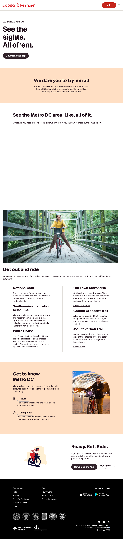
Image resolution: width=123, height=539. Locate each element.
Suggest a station (49, 499)
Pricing (16, 496)
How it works (47, 492)
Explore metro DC (20, 503)
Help (15, 492)
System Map (18, 488)
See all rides (79, 346)
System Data (47, 496)
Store (15, 506)
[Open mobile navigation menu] (119, 5)
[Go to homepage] (19, 5)
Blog (44, 488)
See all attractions (81, 305)
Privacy (87, 527)
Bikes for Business (21, 499)
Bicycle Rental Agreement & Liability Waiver (92, 525)
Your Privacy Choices (100, 527)
